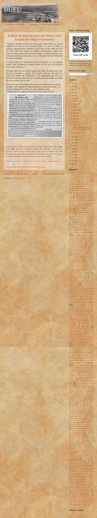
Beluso (73, 255)
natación (79, 414)
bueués (81, 264)
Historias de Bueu (74, 360)
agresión (82, 230)
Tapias (85, 485)
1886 (80, 190)
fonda (89, 348)
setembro (76, 107)
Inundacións (72, 369)
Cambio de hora (87, 268)
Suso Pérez (78, 485)
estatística (80, 335)
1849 (70, 184)
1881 (85, 188)
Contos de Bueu (84, 294)
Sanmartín (88, 473)
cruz (78, 302)
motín (70, 410)
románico (71, 463)
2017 (73, 146)
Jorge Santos (89, 373)
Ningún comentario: (53, 161)
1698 (85, 174)
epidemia (84, 327)
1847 (85, 182)
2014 (73, 155)
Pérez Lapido (75, 438)
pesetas (82, 444)
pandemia (80, 428)
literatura (91, 385)
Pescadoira (74, 444)
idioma (70, 363)
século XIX (79, 477)
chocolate (73, 286)
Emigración (86, 322)
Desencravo (80, 313)
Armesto (79, 243)
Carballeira (72, 276)
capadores (88, 272)
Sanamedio (74, 473)
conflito (91, 290)
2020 (73, 137)
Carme (71, 278)
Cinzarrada (72, 288)
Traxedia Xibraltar (74, 493)
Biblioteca (77, 257)
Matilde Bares (73, 401)
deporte (88, 311)
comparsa (90, 288)
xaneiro (75, 133)
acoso (70, 230)
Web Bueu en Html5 (15, 24)
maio (74, 116)
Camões (88, 270)
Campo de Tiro (73, 272)
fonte (70, 350)
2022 (73, 95)
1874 (85, 186)
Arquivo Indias (87, 245)
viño (83, 498)
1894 (80, 192)
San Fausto (78, 469)
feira (76, 342)
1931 (89, 208)
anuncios (73, 241)
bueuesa (88, 264)
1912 (80, 200)
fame (78, 340)
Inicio (35, 174)
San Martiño (87, 469)
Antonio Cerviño (79, 239)
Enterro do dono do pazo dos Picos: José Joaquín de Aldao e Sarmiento (34, 37)
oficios (91, 420)
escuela (83, 333)
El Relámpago (79, 321)
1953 (82, 218)
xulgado (71, 504)
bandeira (77, 251)
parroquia (88, 428)
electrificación (72, 322)
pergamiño (87, 440)
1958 (77, 220)
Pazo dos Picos (36, 167)
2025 (73, 86)
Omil (73, 422)
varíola (71, 497)
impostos (71, 367)
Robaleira (73, 461)
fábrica (80, 338)
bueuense (72, 264)
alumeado (71, 237)
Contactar (33, 24)
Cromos (89, 300)
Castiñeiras (72, 282)
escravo (81, 330)
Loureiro (79, 387)
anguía (71, 239)
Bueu (81, 262)
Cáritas (89, 276)
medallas (83, 401)
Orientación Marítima (75, 424)
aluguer (89, 235)
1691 (80, 174)
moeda (75, 406)
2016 (73, 149)
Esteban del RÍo (73, 336)
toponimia (76, 489)
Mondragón (90, 406)
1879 (80, 188)
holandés (84, 360)
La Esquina (81, 381)
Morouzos (81, 409)
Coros (70, 298)
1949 (89, 216)
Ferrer (79, 344)
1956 (72, 220)
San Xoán (81, 471)
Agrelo (76, 230)
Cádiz (72, 268)
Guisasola (90, 356)
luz (90, 387)
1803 (80, 176)
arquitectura (72, 245)
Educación (85, 317)
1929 (75, 208)
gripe (85, 354)
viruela (76, 500)
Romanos (79, 463)
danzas (80, 307)
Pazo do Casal (25, 167)
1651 (85, 172)
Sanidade (81, 473)
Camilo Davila (75, 270)
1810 (90, 176)
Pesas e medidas (82, 442)
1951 (70, 218)
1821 (90, 178)
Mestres (88, 403)
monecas (73, 409)
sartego (89, 475)
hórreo (89, 360)
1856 (81, 184)
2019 (73, 140)
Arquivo (80, 245)
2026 (73, 83)
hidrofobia (81, 358)
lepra (77, 383)
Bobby (79, 259)
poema (85, 446)
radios (70, 453)
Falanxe (73, 340)
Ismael (79, 369)
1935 (88, 210)
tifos (84, 487)
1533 (70, 172)
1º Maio (91, 224)
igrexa (90, 362)
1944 (87, 214)
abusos (83, 228)
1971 (82, 222)
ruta (70, 465)
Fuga (70, 352)
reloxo (83, 457)
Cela (77, 284)
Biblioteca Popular (88, 257)
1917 (78, 202)
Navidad (80, 416)
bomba (89, 259)
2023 (73, 92)
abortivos (77, 228)
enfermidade (73, 325)
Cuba (84, 302)
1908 (89, 198)
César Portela (84, 284)
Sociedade (78, 481)
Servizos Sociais (78, 479)
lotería (72, 387)
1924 (91, 204)
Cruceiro (71, 302)
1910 (70, 200)
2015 (73, 152)
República (75, 460)
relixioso (71, 457)
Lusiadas (85, 387)
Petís (92, 444)
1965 (91, 220)
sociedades (88, 481)
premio (71, 452)
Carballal (88, 274)
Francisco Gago (87, 350)
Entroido (72, 327)
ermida (88, 328)
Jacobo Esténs (87, 369)
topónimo (84, 489)
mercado (80, 403)
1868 (75, 186)
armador (71, 243)
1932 (70, 210)
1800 (75, 176)
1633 (80, 172)
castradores (81, 282)
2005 (73, 164)
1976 (72, 224)
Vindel (77, 498)
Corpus (88, 298)
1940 (72, 214)
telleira (91, 485)
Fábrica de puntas (88, 338)
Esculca (89, 333)
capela (71, 274)
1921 (76, 204)
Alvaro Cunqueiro (80, 237)
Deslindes (71, 315)
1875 (90, 186)
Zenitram (85, 504)
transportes (81, 491)
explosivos (81, 336)
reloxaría (78, 457)
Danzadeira (72, 307)
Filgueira (71, 348)
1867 (70, 186)
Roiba (81, 461)
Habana (73, 358)
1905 (70, 198)
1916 (73, 202)
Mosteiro (88, 409)
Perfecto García (74, 440)
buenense (73, 262)
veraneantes (84, 497)
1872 (81, 186)
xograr (73, 502)
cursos (75, 305)
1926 (79, 206)
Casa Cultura (84, 278)
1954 (86, 218)
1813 (75, 178)
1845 (80, 182)
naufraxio (88, 414)
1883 (90, 188)
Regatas (77, 455)
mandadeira (82, 391)
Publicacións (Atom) (20, 178)
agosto (75, 110)
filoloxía (78, 348)
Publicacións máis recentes (16, 174)
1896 (90, 192)
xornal (80, 502)
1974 (92, 222)
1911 (75, 200)
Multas (71, 412)
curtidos (82, 305)
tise (88, 487)
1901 (70, 196)
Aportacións (81, 241)
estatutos (88, 335)
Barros (84, 252)
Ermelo (80, 329)
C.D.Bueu (71, 266)
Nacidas (91, 412)
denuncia (80, 311)
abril (74, 119)
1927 (84, 206)
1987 (81, 224)
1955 (92, 218)
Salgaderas (74, 467)
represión (90, 458)
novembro (76, 101)
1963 (86, 220)
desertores (88, 313)
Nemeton (88, 416)
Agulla (70, 232)
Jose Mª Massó (79, 377)
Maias (87, 389)
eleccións (88, 321)
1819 (85, 178)
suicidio (71, 485)
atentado (89, 247)
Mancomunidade (73, 391)
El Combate (81, 319)
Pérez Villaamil (87, 438)
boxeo (85, 260)
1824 (70, 180)
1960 (82, 220)
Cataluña (71, 284)
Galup (80, 354)
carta (76, 278)
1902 (76, 196)
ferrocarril (85, 344)
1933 (76, 210)
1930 (82, 208)
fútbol (85, 352)
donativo (71, 317)
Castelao (87, 280)
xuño (75, 113)
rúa (90, 463)
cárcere (82, 276)
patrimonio (83, 430)
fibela (82, 346)
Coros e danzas (79, 298)
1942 (82, 214)
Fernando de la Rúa (86, 342)
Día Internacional (81, 315)
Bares (72, 252)
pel (85, 436)
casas (79, 280)
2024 (73, 89)
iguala (75, 365)
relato (90, 455)
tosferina (73, 491)
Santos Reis (72, 475)
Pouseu (91, 448)
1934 (82, 210)
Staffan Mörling (81, 483)
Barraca (79, 252)
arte (76, 247)
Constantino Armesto (85, 292)
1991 (85, 224)
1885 (75, 190)
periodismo (72, 442)
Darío (86, 307)
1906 (77, 198)
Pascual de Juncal (74, 430)
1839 (89, 181)
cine (80, 286)
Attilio (70, 249)
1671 (90, 172)
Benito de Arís (84, 255)
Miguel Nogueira (74, 405)
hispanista (88, 358)
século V (71, 477)
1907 (83, 198)
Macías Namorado (74, 389)
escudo (77, 333)
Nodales (71, 418)
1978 (76, 224)
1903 (83, 196)
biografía (73, 259)
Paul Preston (72, 432)
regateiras (83, 455)
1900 (89, 194)
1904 (89, 196)
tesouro (79, 487)
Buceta (91, 260)
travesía (89, 491)
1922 (81, 204)
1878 (75, 188)
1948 (84, 216)
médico (91, 401)
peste (87, 444)
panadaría (88, 426)
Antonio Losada (89, 239)
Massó (87, 399)
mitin (90, 405)
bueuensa (88, 262)
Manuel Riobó (83, 395)
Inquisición (88, 367)
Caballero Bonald (80, 266)
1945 (92, 214)
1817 (80, 178)
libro (78, 385)
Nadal (72, 414)
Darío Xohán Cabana (81, 309)
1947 (78, 216)
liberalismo (72, 385)
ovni (86, 424)
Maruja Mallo (72, 399)
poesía (91, 446)
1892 (76, 192)
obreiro (85, 420)
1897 (70, 194)
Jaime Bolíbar (72, 371)
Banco (89, 249)
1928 (91, 206)
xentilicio (90, 500)
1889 (70, 192)
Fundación (77, 352)
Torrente (90, 489)
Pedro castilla (78, 436)
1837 (84, 180)
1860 (85, 184)
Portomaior (84, 448)
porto (78, 448)
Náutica (71, 416)
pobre (79, 446)
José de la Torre (75, 375)
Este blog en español (51, 24)
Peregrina (90, 436)
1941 (78, 214)
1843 (70, 182)
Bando (91, 251)
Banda (70, 251)
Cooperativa (72, 296)
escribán (89, 330)
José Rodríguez (87, 379)
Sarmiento (82, 475)
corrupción (71, 300)
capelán (80, 274)
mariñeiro (78, 397)
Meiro (73, 403)
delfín (73, 311)
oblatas (79, 420)
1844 (75, 182)
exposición (90, 337)
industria (79, 367)
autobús (83, 249)
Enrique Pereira (86, 324)
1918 (84, 202)
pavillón (80, 432)
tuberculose (84, 493)
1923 (86, 204)
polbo (72, 448)
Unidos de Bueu (84, 495)
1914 (91, 200)
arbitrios (89, 241)
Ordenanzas (88, 422)
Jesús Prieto (82, 371)
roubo (85, 463)
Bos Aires (72, 260)
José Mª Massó (89, 377)
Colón (83, 288)
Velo (77, 497)
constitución (72, 294)
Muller (76, 410)
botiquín (79, 260)
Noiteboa (91, 418)
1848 (90, 182)
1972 (87, 222)
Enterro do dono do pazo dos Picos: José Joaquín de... (82, 128)
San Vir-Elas (72, 471)
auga (76, 249)
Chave (91, 284)
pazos (43, 167)
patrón (89, 430)
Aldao (18, 167)
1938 (84, 212)
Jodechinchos (80, 373)
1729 (90, 174)
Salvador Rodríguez (84, 467)
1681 (70, 174)
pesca (91, 442)
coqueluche (88, 296)
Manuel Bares (81, 393)
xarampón (83, 500)
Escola (71, 331)
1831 (80, 180)
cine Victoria (87, 286)
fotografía (77, 350)
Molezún (82, 406)
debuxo (91, 309)
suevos (89, 483)
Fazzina (84, 340)
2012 (73, 161)
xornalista (88, 502)
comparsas (75, 290)
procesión (79, 452)
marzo (75, 122)
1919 (90, 202)
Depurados (72, 313)
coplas (80, 296)
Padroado (79, 426)
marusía (80, 399)
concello (83, 290)
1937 (77, 212)
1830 (75, 180)
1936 (70, 212)
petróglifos (73, 446)
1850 (75, 184)
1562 (75, 172)
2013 (73, 158)
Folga (84, 348)
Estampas (72, 335)
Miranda (84, 405)
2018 (73, 143)
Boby (84, 259)
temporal (73, 487)
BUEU (13, 9)
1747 (70, 176)
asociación (82, 247)
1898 (76, 194)
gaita (75, 354)
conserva (74, 292)
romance (89, 461)
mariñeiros (88, 397)
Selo (86, 477)
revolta (91, 459)
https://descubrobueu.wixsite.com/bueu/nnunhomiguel (23, 151)
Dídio (89, 315)
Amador (89, 237)
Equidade (71, 328)
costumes (80, 300)
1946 (72, 216)
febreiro (75, 125)
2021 (73, 98)
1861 (90, 184)
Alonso (82, 235)
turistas (91, 493)
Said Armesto (78, 465)
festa (91, 344)
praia (72, 450)
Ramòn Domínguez (80, 453)
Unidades (73, 495)
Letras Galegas (86, 383)
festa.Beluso (76, 346)
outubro (75, 104)
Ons (78, 422)
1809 (84, 176)
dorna (78, 317)
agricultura (88, 230)
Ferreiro (73, 344)
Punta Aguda (88, 452)
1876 (70, 188)
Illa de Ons (84, 365)
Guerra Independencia (80, 356)
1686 (75, 174)
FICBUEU (89, 346)
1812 (70, 178)
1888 (89, 190)
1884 (70, 190)
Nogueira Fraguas (81, 418)
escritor (71, 333)
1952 (76, 218)
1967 (77, 222)
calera (78, 268)
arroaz (70, 247)
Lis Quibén (84, 385)
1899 (82, 194)
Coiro (78, 288)
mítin (70, 406)
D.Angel (89, 305)
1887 (85, 190)
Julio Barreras (72, 381)
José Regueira (75, 379)
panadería (71, 428)
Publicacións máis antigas (53, 174)
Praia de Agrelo (81, 450)
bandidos (84, 251)
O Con (73, 420)
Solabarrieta (72, 483)
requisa (85, 459)
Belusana (90, 252)
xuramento (78, 504)
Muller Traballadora (85, 410)
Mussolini (84, 412)
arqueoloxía (87, 243)
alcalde (89, 232)
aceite (89, 228)
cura (91, 302)
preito (89, 450)
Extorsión (73, 338)
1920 (70, 204)
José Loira (84, 375)
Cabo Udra (90, 266)
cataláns (89, 282)
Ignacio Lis (79, 363)
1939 (91, 212)
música (77, 413)
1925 (73, 206)
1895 (14, 167)
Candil (81, 272)
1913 (86, 200)
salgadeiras (89, 465)
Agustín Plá (79, 232)
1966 (72, 222)
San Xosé (90, 471)
